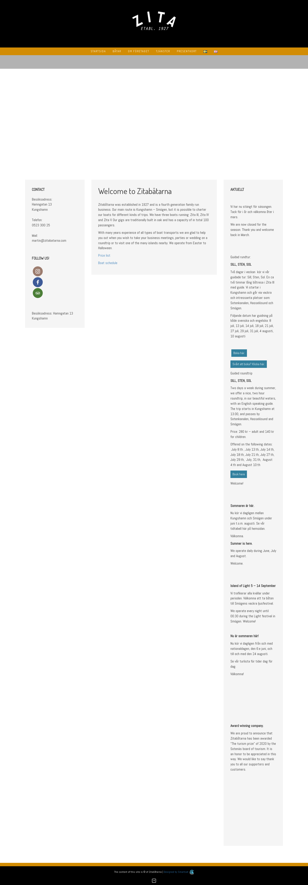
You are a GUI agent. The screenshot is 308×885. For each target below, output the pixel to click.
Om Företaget (138, 51)
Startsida (98, 51)
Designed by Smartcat (179, 872)
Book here (238, 474)
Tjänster (163, 51)
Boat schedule (107, 262)
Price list (104, 255)
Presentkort (187, 51)
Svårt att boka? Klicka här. (248, 364)
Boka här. (239, 353)
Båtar (117, 51)
